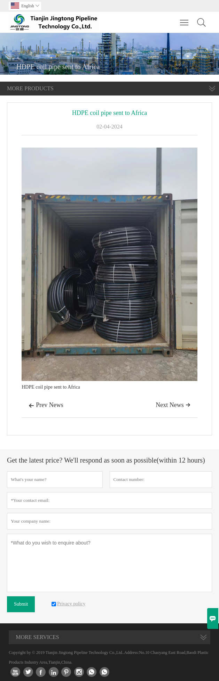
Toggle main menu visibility (184, 19)
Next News (173, 405)
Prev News (46, 405)
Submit (21, 604)
